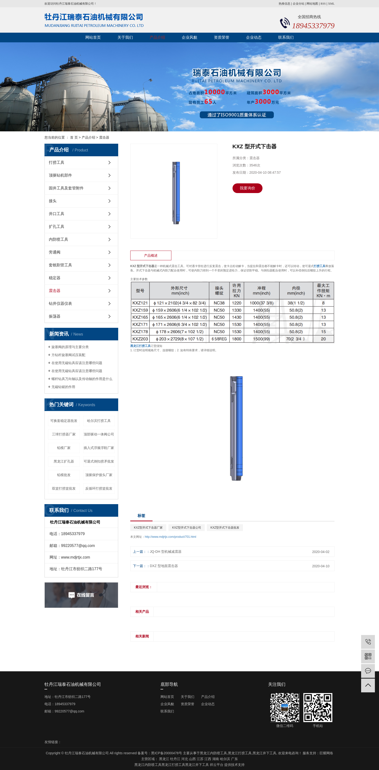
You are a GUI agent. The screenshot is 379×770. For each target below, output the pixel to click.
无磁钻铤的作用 (63, 387)
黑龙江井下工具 (264, 753)
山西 (192, 759)
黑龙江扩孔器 (64, 461)
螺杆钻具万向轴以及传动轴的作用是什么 (81, 379)
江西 (207, 759)
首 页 (74, 137)
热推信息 (284, 3)
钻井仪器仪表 (60, 303)
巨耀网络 (326, 753)
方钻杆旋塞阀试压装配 (68, 355)
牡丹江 (175, 759)
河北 (184, 759)
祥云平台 (216, 765)
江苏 (200, 759)
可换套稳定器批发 (63, 421)
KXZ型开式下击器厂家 (148, 527)
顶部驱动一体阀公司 (99, 434)
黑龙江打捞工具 (240, 753)
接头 (53, 201)
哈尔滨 (225, 759)
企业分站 (298, 3)
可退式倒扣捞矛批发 (99, 461)
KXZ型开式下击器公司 (186, 527)
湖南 (215, 759)
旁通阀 (54, 252)
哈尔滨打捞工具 (99, 421)
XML (331, 3)
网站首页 (93, 37)
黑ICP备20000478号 (166, 753)
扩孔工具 (56, 226)
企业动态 (254, 37)
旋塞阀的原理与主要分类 (70, 347)
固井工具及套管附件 (66, 188)
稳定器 (54, 278)
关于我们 (125, 37)
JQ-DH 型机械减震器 (166, 551)
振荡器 (54, 316)
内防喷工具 (58, 239)
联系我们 (286, 37)
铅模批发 (64, 475)
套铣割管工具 (60, 265)
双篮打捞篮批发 (64, 488)
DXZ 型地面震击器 (164, 566)
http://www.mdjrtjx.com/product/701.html (170, 536)
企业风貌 (189, 37)
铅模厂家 (64, 448)
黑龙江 (164, 759)
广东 (234, 759)
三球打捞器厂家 (64, 434)
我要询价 (247, 188)
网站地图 (312, 3)
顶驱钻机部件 (60, 175)
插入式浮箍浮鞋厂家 (99, 448)
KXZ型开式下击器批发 (225, 527)
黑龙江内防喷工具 (213, 753)
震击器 (104, 137)
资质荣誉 (221, 37)
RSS (323, 3)
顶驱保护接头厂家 (98, 475)
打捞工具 (56, 162)
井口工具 (56, 214)
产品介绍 (157, 37)
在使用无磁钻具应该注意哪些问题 (76, 363)
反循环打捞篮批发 (98, 488)
